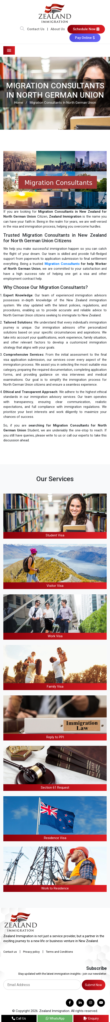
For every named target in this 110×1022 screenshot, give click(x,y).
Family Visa (55, 687)
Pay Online (85, 38)
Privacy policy (31, 951)
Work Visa (55, 636)
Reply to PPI (55, 737)
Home (18, 103)
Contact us (10, 951)
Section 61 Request (55, 788)
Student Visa (55, 535)
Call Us (19, 1018)
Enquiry (91, 1018)
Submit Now (93, 985)
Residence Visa (55, 838)
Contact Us (35, 29)
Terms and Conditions (59, 951)
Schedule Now (86, 29)
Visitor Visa (55, 586)
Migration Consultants (62, 264)
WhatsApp (55, 1018)
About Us (58, 29)
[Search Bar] (22, 29)
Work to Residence (55, 888)
